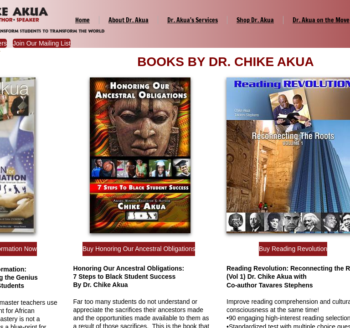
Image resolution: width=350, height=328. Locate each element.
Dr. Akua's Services (192, 20)
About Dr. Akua (128, 20)
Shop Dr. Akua (255, 20)
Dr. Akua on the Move (321, 20)
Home (82, 20)
